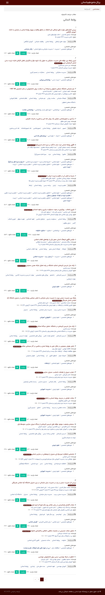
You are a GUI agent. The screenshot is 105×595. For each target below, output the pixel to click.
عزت (49, 154)
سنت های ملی (41, 566)
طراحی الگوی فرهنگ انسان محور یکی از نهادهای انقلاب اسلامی (54, 239)
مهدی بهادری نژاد (55, 559)
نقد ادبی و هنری (14, 128)
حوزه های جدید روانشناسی (43, 110)
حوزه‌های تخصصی (66, 49)
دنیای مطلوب (67, 223)
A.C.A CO (7, 591)
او (46, 356)
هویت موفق (21, 219)
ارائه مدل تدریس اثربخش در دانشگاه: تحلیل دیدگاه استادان (51, 326)
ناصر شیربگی (66, 375)
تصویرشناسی (37, 128)
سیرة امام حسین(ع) (40, 154)
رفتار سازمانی (52, 382)
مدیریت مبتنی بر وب (60, 310)
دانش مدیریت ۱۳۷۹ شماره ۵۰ (63, 37)
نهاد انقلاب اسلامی (32, 249)
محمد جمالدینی (65, 303)
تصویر (64, 128)
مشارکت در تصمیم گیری (37, 72)
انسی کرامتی (66, 457)
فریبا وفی (42, 514)
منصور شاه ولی (66, 34)
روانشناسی (56, 110)
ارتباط (30, 185)
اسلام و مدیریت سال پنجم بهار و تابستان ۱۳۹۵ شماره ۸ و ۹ (55, 244)
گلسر (74, 223)
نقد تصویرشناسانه (26, 128)
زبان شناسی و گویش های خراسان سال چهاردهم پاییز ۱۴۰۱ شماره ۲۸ (53, 510)
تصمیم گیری (31, 408)
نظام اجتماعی (23, 98)
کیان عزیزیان (44, 559)
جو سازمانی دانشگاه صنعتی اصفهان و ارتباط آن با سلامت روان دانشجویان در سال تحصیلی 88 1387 (42, 89)
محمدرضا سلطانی (41, 242)
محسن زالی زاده (57, 212)
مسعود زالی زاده (45, 212)
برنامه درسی (47, 185)
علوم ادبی (51, 136)
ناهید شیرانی (66, 91)
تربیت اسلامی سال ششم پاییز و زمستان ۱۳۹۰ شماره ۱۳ (56, 150)
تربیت (14, 164)
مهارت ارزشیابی (71, 279)
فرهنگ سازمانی (61, 98)
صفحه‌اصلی (96, 9)
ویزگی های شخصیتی (42, 275)
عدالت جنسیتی (45, 540)
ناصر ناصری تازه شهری (49, 507)
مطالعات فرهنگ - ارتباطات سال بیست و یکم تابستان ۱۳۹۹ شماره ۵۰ (53, 351)
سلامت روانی (51, 98)
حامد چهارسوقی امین (54, 34)
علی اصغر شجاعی (43, 303)
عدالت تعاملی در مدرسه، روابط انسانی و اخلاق (55, 398)
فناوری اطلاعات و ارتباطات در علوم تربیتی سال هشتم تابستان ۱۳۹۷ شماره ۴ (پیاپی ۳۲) (47, 305)
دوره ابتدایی (34, 464)
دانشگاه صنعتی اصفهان (69, 102)
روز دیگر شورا (50, 514)
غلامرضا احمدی (47, 91)
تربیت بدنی (55, 80)
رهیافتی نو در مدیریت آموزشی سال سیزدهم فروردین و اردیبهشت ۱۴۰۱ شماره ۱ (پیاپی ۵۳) (46, 459)
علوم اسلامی (55, 162)
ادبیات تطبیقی (56, 128)
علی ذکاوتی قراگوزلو (64, 401)
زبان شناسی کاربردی (45, 522)
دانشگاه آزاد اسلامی (16, 494)
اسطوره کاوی (53, 356)
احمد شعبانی (57, 91)
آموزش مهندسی (61, 566)
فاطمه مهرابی (66, 349)
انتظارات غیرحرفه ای (60, 464)
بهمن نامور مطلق (65, 121)
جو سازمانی (42, 98)
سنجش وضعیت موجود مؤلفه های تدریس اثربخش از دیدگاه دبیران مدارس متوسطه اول (46, 424)
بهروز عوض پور (56, 349)
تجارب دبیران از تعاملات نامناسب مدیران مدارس (54, 372)
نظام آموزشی (13, 98)
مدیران (26, 310)
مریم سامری (66, 268)
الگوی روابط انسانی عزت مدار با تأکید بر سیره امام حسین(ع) (50, 145)
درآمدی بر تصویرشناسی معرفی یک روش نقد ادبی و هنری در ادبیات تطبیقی (50, 119)
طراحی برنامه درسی (48, 434)
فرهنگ (64, 249)
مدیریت (57, 49)
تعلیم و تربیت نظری (10, 193)
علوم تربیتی (55, 317)
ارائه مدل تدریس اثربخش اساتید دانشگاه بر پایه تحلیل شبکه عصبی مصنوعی (45, 265)
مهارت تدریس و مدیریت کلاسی (24, 275)
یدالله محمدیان (66, 242)
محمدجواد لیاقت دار (33, 147)
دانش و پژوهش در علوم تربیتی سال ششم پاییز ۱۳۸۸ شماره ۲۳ (54, 94)
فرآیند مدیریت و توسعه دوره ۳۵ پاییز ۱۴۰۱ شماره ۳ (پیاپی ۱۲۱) (54, 490)
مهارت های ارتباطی (60, 41)
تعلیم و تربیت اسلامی (24, 164)
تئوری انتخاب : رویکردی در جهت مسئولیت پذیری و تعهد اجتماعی (49, 209)
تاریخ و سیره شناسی (31, 162)
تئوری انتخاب (12, 219)
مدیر (41, 464)
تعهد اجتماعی (30, 219)
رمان (64, 514)
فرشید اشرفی (42, 427)
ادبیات (57, 136)
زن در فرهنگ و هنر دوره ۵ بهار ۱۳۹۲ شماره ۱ (59, 536)
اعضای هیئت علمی (49, 336)
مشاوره (49, 230)
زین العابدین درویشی (53, 427)
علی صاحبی (66, 212)
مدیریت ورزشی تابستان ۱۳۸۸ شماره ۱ (61, 68)
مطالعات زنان (55, 548)
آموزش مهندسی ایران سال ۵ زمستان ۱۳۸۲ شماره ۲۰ (57, 562)
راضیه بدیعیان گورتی (64, 147)
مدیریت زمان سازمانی (45, 310)
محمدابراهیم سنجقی (54, 242)
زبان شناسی (55, 522)
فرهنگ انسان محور (54, 249)
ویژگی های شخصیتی (35, 434)
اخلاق (38, 408)
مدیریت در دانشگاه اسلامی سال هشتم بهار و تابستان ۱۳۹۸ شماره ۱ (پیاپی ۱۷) (50, 331)
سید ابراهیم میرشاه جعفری (48, 147)
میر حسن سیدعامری (64, 65)
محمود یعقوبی (66, 559)
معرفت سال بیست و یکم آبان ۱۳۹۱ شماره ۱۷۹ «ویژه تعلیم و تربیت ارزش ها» (50, 181)
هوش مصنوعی (30, 356)
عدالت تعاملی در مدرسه (59, 408)
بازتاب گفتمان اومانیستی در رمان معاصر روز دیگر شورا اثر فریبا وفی (48, 505)
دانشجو (52, 275)
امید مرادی (58, 375)
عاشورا (64, 154)
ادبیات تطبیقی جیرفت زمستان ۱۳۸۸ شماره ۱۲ (59, 124)
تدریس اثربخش (61, 275)
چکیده (23, 53)
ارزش (54, 185)
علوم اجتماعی (55, 363)
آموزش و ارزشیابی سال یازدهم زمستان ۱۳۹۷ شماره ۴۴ (56, 270)
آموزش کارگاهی (28, 41)
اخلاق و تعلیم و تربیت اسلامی (41, 164)
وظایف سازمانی (39, 41)
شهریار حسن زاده (36, 507)
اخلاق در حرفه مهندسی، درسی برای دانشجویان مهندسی (56, 557)
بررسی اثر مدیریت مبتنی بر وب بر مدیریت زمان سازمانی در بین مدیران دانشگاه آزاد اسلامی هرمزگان (44, 483)
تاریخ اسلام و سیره (44, 162)
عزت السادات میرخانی (64, 533)
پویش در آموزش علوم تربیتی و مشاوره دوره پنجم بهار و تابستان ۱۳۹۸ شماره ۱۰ (49, 429)
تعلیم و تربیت (62, 185)
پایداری (32, 566)
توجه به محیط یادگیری (69, 438)
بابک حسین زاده (54, 303)
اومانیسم (58, 514)
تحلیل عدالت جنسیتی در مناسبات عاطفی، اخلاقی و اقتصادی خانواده (48, 531)
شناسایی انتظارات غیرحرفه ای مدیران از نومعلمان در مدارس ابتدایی (48, 454)
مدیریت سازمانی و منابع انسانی (43, 49)
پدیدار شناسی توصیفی (30, 382)
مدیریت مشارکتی (61, 72)
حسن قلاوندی (66, 427)
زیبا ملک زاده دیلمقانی (63, 507)
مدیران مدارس (42, 382)
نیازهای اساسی (40, 219)
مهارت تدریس (23, 336)
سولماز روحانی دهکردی (63, 178)
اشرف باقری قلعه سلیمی (48, 178)
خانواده (64, 540)
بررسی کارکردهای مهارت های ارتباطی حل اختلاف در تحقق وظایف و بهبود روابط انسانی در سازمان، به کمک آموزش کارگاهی (42, 31)
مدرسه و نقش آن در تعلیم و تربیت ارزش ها (56, 176)
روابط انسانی (49, 41)
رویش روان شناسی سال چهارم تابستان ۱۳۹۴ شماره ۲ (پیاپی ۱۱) (54, 214)
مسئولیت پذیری (51, 219)
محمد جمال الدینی (64, 487)
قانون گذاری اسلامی (33, 540)
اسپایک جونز (62, 356)
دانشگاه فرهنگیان (24, 464)
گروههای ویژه (49, 257)
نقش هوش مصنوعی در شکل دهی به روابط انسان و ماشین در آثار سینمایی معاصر (43, 346)
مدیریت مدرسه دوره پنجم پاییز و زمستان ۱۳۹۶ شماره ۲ (56, 377)
